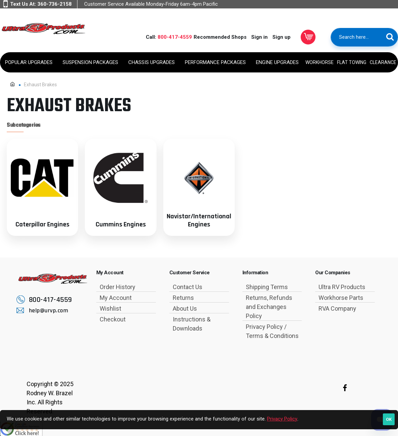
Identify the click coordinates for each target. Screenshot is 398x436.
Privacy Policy (282, 419)
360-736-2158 (54, 4)
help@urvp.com (48, 310)
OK (389, 419)
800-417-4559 (175, 37)
